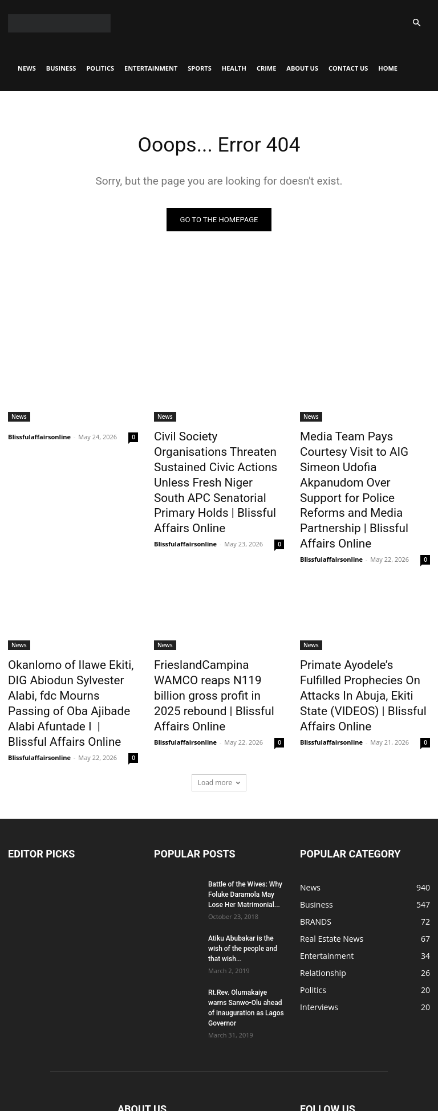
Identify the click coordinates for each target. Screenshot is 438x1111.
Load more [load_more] (219, 708)
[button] (416, 23)
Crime (266, 68)
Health (234, 68)
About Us (302, 68)
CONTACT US (348, 68)
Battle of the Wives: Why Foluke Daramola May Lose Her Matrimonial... (245, 820)
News (27, 68)
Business (61, 68)
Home (388, 68)
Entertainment (150, 68)
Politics (100, 68)
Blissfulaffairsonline (39, 438)
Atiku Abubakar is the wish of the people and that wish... (242, 874)
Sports (199, 68)
